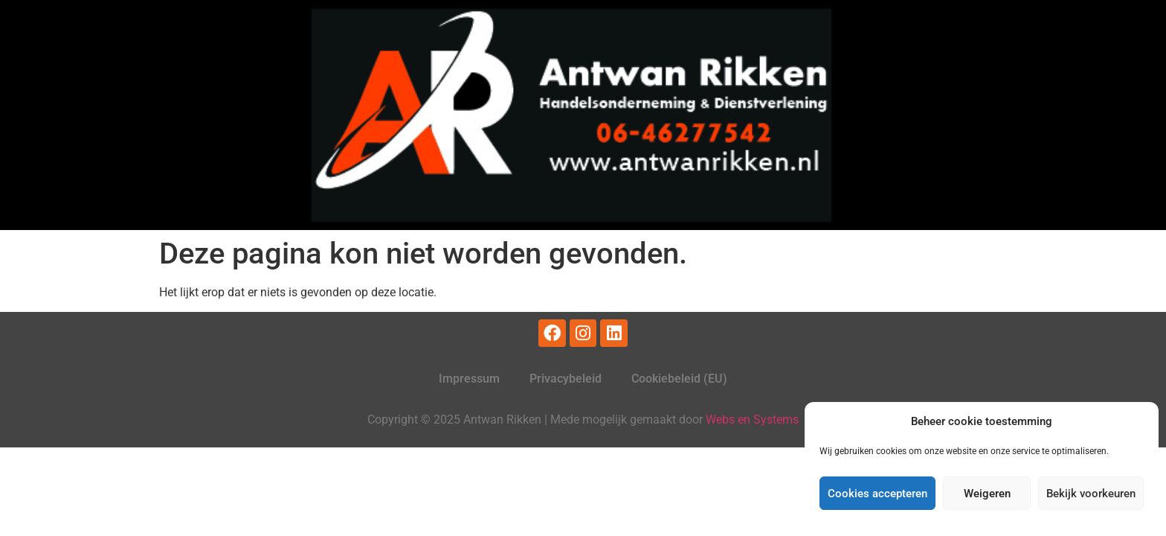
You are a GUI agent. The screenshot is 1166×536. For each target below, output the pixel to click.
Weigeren (987, 493)
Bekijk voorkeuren (1091, 493)
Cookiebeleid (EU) (679, 378)
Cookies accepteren (877, 493)
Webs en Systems (752, 419)
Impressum (469, 378)
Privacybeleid (565, 378)
